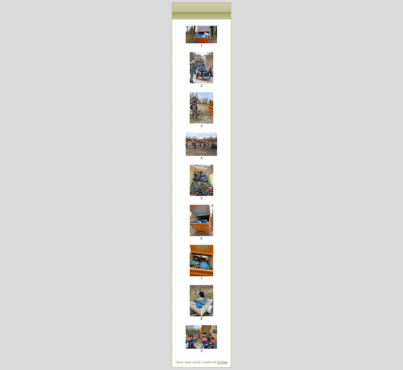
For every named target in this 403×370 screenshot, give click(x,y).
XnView (222, 362)
